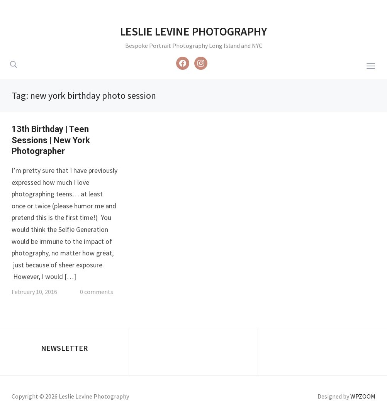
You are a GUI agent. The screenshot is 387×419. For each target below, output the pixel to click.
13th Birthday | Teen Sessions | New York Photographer (51, 140)
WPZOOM (362, 396)
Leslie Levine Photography (193, 31)
